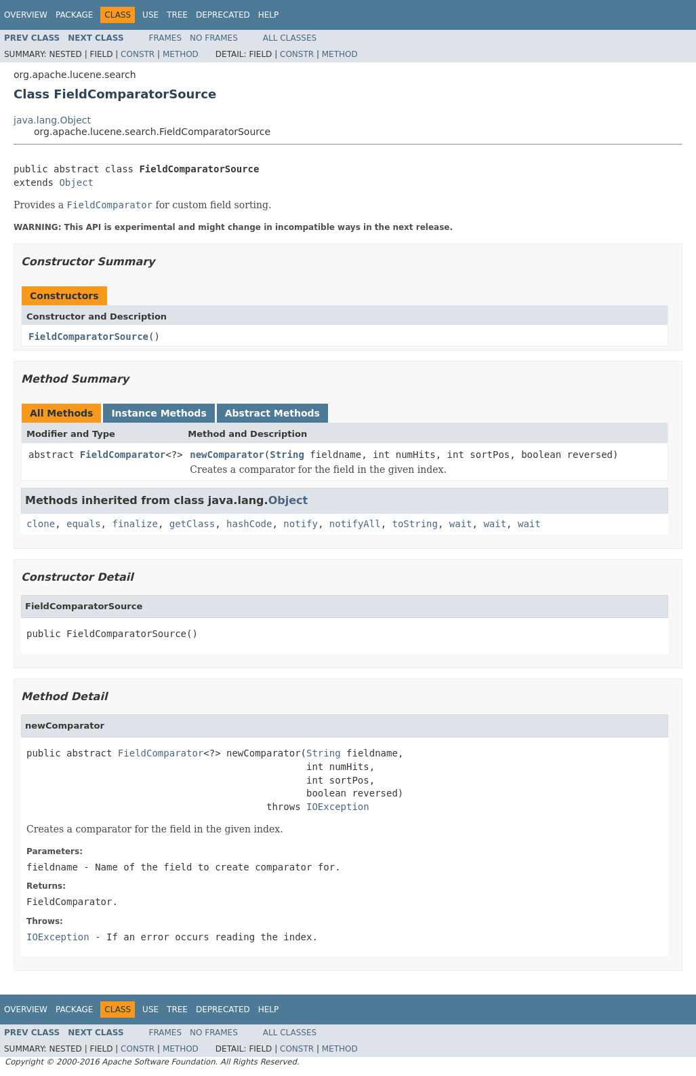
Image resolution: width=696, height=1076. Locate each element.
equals (83, 523)
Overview (25, 15)
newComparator (227, 454)
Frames (165, 38)
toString (415, 523)
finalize (134, 523)
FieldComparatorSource (88, 336)
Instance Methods (158, 413)
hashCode (249, 523)
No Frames (214, 38)
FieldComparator (122, 454)
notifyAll (355, 523)
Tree (177, 15)
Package (74, 15)
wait (460, 523)
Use (150, 15)
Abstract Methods (272, 413)
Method (181, 54)
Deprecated (223, 15)
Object (76, 182)
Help (268, 15)
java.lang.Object (52, 120)
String (287, 454)
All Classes (289, 38)
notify (300, 523)
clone (40, 523)
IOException (337, 806)
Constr (138, 54)
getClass (192, 523)
